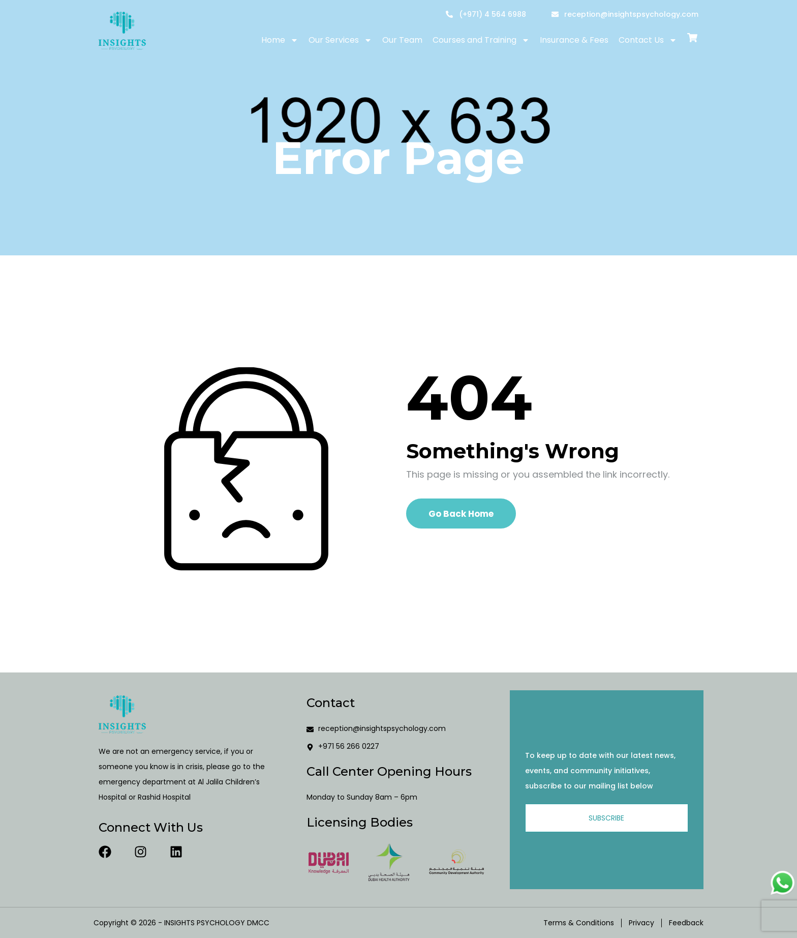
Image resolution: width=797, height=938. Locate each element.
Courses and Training (481, 40)
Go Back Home (461, 514)
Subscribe (606, 818)
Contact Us (648, 40)
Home (279, 40)
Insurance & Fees (574, 40)
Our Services (340, 40)
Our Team (402, 40)
